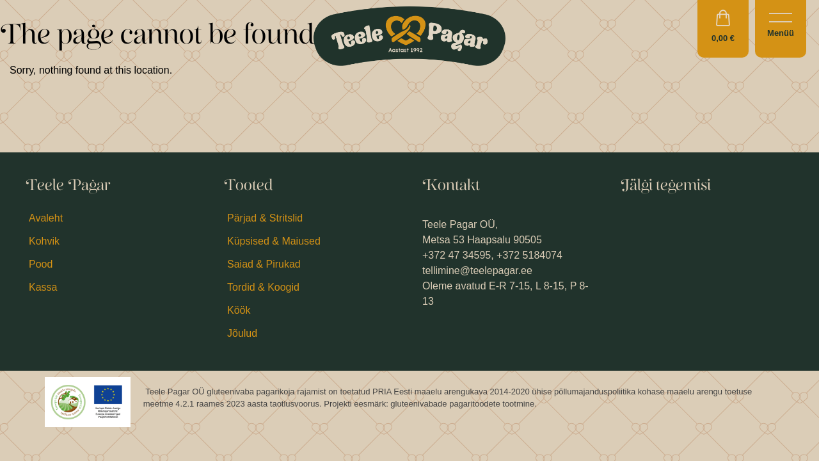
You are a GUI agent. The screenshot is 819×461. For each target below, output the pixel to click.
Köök (238, 310)
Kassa (43, 287)
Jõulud (242, 333)
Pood (40, 264)
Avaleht (46, 218)
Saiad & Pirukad (264, 264)
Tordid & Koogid (263, 287)
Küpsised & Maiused (274, 241)
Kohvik (44, 241)
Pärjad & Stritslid (265, 218)
